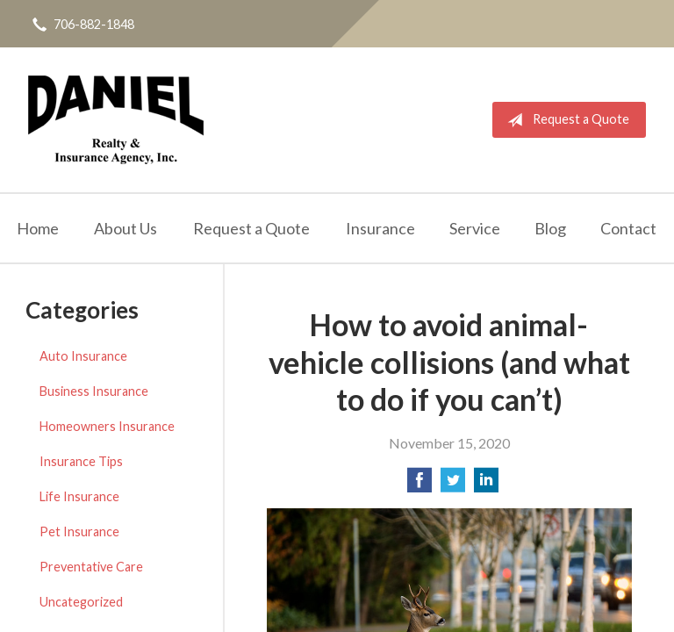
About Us (125, 228)
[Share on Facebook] (419, 485)
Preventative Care (91, 566)
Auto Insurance (83, 355)
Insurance (380, 228)
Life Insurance (79, 496)
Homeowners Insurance (107, 426)
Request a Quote (564, 120)
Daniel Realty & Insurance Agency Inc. (116, 119)
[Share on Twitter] (453, 485)
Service (474, 228)
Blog (550, 228)
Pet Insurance (79, 531)
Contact (628, 228)
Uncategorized (81, 601)
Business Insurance (93, 391)
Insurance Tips (81, 461)
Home (38, 228)
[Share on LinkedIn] (486, 485)
